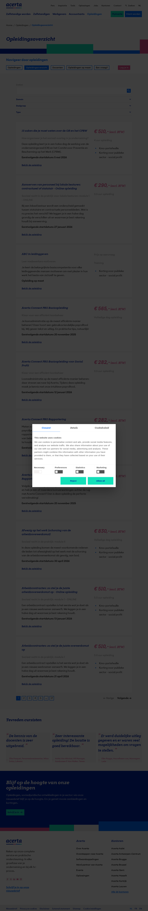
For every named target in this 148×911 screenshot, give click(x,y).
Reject (73, 481)
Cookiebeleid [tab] (102, 427)
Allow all (100, 481)
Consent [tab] (46, 427)
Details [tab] (74, 427)
